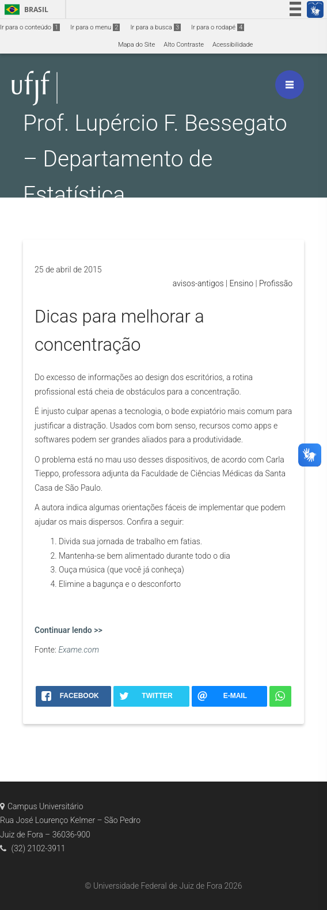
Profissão (275, 283)
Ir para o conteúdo (30, 27)
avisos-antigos (198, 283)
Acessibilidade (232, 44)
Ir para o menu (95, 27)
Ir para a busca (155, 27)
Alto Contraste (184, 44)
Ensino (241, 283)
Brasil (24, 9)
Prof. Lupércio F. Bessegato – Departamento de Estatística (155, 158)
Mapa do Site (136, 44)
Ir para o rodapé (217, 27)
